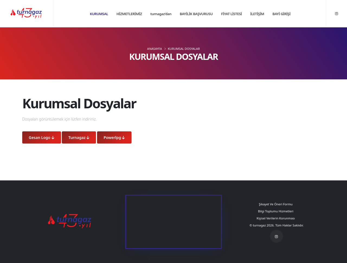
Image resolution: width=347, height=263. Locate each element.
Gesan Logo (41, 137)
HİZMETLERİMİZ (129, 13)
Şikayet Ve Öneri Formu (276, 204)
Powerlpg (114, 137)
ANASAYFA (154, 49)
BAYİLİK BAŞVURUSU (196, 13)
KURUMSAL (99, 13)
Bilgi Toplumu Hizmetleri (276, 211)
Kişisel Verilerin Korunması (276, 218)
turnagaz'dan (161, 13)
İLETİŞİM (257, 13)
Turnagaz (78, 137)
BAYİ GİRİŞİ (281, 13)
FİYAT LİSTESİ (231, 13)
